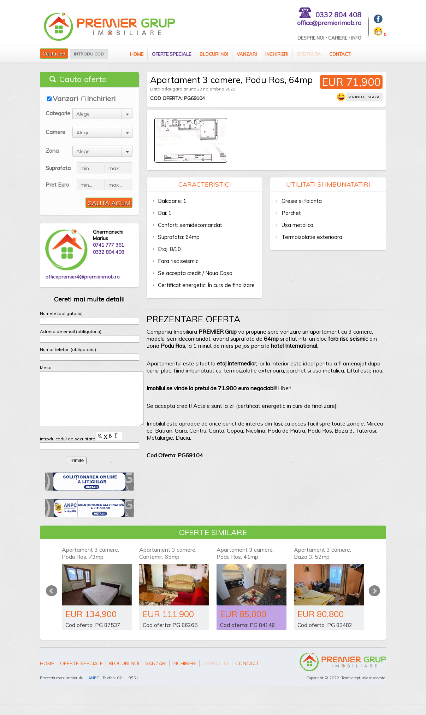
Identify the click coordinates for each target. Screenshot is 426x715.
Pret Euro (57, 184)
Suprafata (58, 167)
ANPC (93, 688)
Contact (339, 54)
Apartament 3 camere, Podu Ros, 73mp (90, 564)
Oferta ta (309, 54)
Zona (52, 150)
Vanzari (247, 54)
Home (136, 54)
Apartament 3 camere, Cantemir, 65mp (167, 564)
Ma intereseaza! (364, 97)
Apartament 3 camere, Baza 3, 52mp (322, 564)
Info (356, 38)
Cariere (337, 38)
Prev (51, 601)
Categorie (58, 113)
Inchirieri (276, 54)
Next (374, 601)
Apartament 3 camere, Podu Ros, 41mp (245, 564)
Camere (55, 131)
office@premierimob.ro (329, 23)
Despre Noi (310, 38)
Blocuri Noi (214, 54)
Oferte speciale (171, 54)
